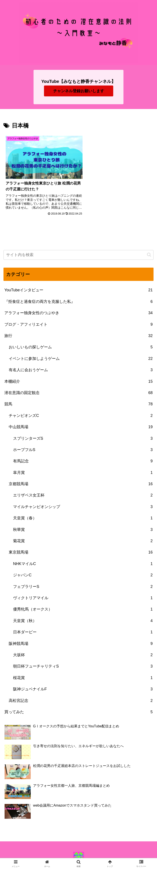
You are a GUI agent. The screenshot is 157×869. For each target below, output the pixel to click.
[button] (149, 250)
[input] (78, 250)
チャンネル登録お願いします (78, 91)
